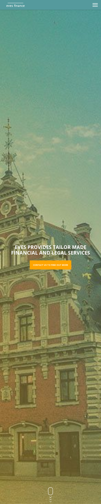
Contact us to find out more (50, 264)
